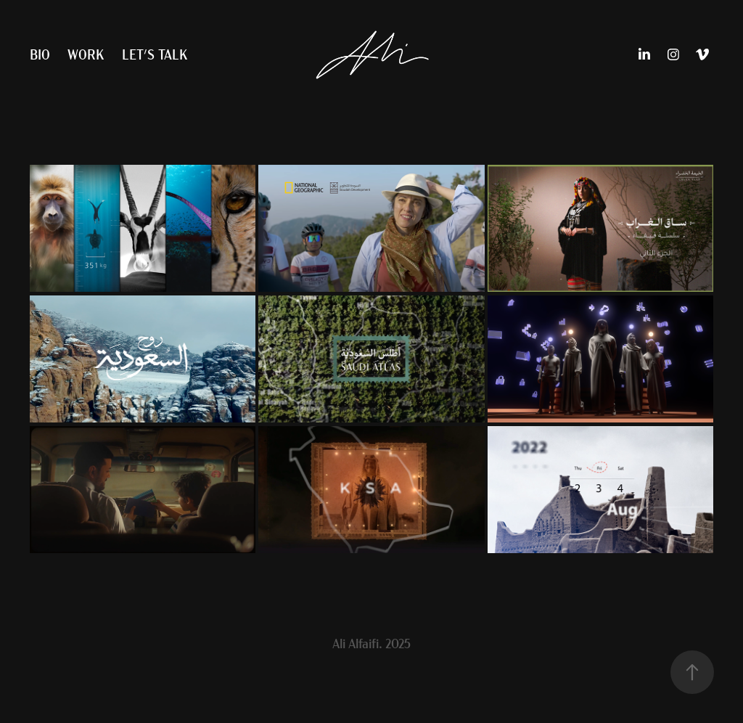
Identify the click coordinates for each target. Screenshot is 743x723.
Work (85, 53)
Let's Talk (154, 53)
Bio (40, 53)
